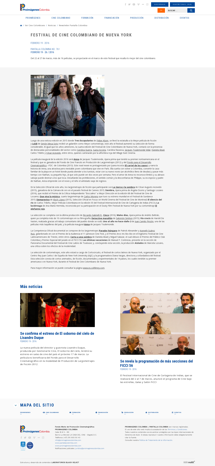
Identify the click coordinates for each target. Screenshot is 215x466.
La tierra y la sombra (124, 187)
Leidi (34, 143)
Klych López (59, 199)
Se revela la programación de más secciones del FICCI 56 (156, 363)
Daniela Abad (158, 150)
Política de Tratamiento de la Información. (156, 440)
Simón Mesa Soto (49, 143)
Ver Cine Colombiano (35, 25)
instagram (147, 4)
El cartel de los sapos (136, 165)
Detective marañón (102, 218)
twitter (129, 4)
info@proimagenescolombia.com (68, 440)
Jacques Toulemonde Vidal (137, 150)
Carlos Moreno (91, 196)
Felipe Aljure (103, 140)
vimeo (138, 4)
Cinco (106, 215)
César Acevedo (53, 153)
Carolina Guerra (84, 150)
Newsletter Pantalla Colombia (73, 25)
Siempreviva (43, 199)
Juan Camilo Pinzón (144, 221)
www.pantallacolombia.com (66, 443)
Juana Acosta (99, 150)
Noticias (52, 25)
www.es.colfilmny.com (94, 267)
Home (21, 25)
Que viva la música (50, 196)
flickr (142, 4)
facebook (125, 4)
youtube (133, 4)
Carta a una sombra (81, 236)
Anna (76, 159)
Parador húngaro (108, 230)
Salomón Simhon (124, 218)
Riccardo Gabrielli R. (92, 215)
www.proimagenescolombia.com (68, 446)
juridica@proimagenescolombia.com (89, 448)
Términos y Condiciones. (177, 429)
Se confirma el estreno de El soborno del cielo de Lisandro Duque (57, 335)
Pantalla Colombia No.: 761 (45, 51)
